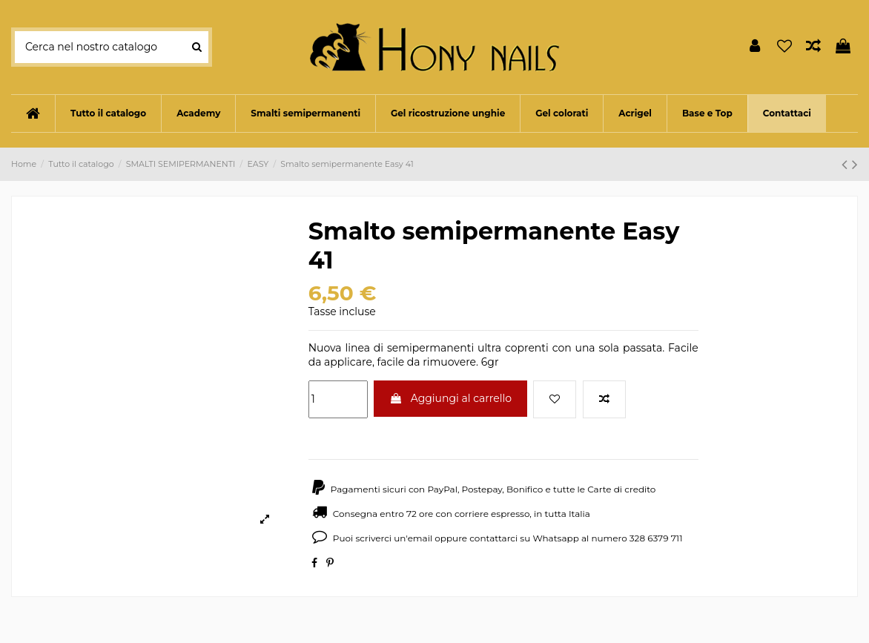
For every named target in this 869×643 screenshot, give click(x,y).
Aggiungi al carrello (450, 398)
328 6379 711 (656, 538)
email (420, 538)
